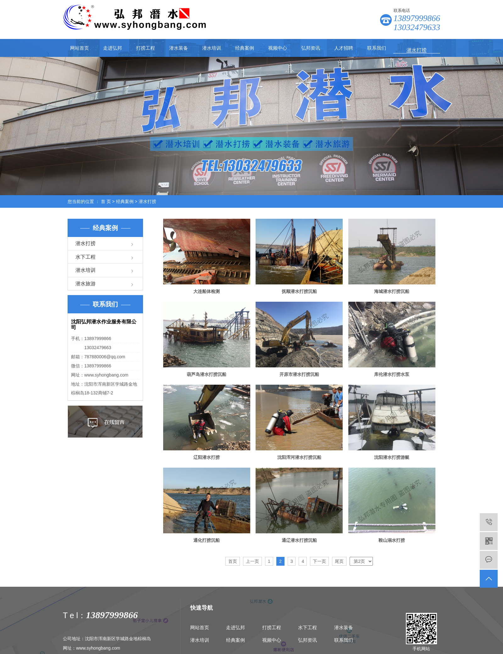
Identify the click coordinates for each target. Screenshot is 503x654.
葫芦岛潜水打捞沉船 (206, 374)
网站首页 (79, 48)
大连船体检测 (206, 291)
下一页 (319, 561)
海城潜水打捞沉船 (391, 291)
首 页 (106, 201)
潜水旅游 (85, 283)
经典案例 (244, 48)
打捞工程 (145, 48)
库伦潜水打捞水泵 (391, 374)
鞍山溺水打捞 (392, 540)
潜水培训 (211, 48)
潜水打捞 (147, 201)
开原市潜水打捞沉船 (299, 374)
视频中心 (277, 48)
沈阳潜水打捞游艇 (391, 457)
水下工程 (85, 257)
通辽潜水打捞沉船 (299, 540)
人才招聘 (343, 48)
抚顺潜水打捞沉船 (299, 291)
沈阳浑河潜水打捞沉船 (299, 457)
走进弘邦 (112, 48)
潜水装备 (178, 48)
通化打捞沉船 (206, 540)
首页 (232, 561)
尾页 (339, 561)
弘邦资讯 (310, 48)
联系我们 (376, 48)
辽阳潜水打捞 (206, 457)
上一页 (252, 561)
